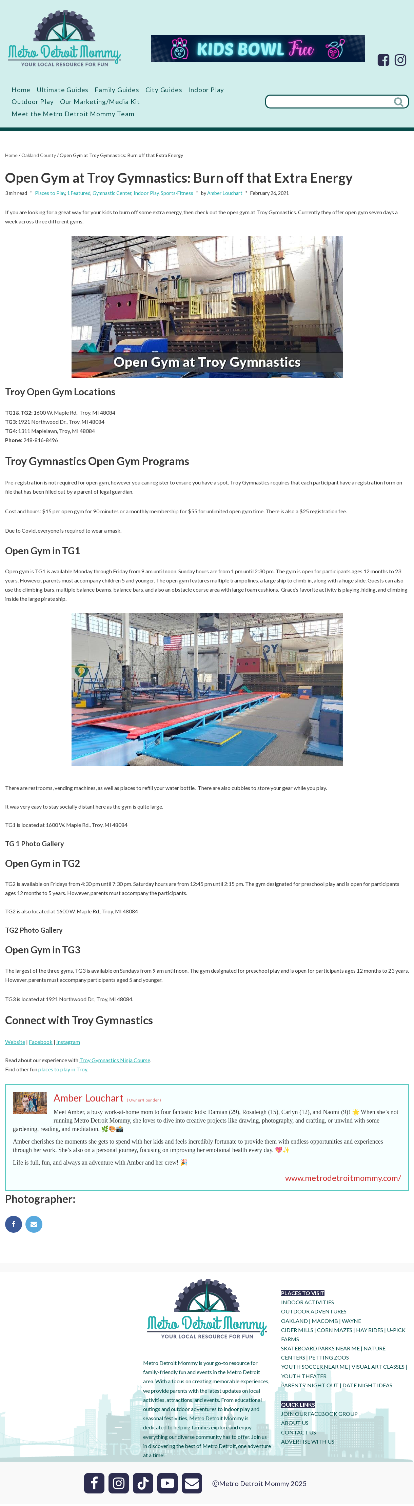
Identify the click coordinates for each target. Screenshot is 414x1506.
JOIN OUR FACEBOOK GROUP (319, 1415)
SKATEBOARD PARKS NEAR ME (321, 1350)
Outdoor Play (33, 101)
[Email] (192, 1485)
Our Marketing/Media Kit (100, 101)
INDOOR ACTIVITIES (307, 1304)
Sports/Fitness (177, 193)
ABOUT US (295, 1424)
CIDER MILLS (297, 1331)
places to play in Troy (62, 1070)
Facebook (41, 1043)
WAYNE (351, 1322)
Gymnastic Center (112, 193)
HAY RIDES (369, 1331)
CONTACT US (298, 1434)
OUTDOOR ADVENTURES (314, 1313)
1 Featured (79, 193)
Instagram (68, 1043)
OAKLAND (294, 1322)
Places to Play (50, 193)
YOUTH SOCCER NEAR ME (314, 1368)
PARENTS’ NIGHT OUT (310, 1387)
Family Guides (117, 90)
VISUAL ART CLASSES (378, 1368)
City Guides (164, 90)
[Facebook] (383, 60)
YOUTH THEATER (304, 1377)
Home (21, 90)
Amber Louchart (224, 193)
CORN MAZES (334, 1331)
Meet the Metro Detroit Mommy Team (73, 114)
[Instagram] (400, 60)
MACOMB (325, 1322)
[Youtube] (167, 1485)
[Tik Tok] (143, 1485)
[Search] (327, 102)
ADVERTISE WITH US (307, 1443)
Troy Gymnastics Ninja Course (114, 1061)
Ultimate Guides (63, 90)
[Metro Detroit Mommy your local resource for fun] (64, 38)
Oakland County (38, 155)
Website (15, 1043)
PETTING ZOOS (329, 1359)
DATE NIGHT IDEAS (367, 1387)
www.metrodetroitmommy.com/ (343, 1179)
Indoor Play (206, 90)
